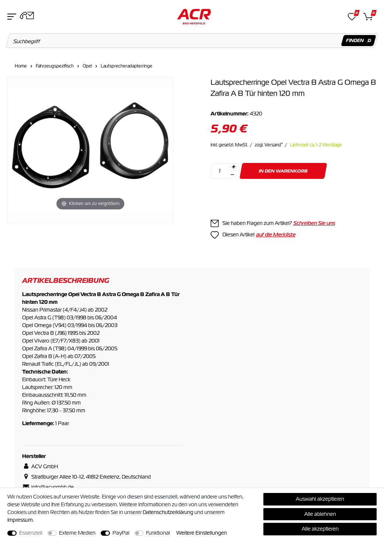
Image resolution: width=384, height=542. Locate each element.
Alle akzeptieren (320, 528)
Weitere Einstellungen (201, 532)
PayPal (121, 532)
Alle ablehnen (320, 514)
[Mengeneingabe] (219, 171)
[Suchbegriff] (192, 40)
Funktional (158, 532)
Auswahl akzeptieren (320, 499)
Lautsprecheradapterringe (126, 66)
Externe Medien (77, 532)
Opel (87, 66)
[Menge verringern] (232, 175)
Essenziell (30, 532)
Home (21, 66)
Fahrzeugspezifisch (55, 66)
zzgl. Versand (269, 145)
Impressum (20, 520)
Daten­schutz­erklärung (168, 512)
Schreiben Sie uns (314, 223)
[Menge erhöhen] (233, 167)
